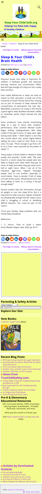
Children (12, 43)
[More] (38, 73)
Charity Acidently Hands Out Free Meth (19, 390)
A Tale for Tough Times (10, 322)
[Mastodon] (25, 73)
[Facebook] (3, 73)
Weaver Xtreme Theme (33, 492)
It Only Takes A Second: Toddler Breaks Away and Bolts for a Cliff (21, 382)
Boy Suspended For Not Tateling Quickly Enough (19, 386)
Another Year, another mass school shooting (22, 369)
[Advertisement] (21, 274)
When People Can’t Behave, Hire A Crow (19, 481)
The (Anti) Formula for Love (14, 474)
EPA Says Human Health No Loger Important (21, 360)
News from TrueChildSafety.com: (15, 376)
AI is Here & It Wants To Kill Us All (16, 479)
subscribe (35, 417)
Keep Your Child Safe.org (21, 22)
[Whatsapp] (34, 73)
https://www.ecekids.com (17, 417)
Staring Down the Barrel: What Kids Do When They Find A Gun (22, 363)
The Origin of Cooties (10, 50)
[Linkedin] (16, 73)
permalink (25, 242)
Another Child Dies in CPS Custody (17, 371)
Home (4, 43)
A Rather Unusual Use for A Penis (17, 477)
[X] (7, 73)
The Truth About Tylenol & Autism (17, 367)
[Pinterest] (21, 73)
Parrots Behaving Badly (12, 472)
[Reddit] (12, 73)
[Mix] (29, 73)
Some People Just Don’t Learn (15, 394)
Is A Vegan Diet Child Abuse (14, 392)
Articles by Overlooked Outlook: (17, 467)
